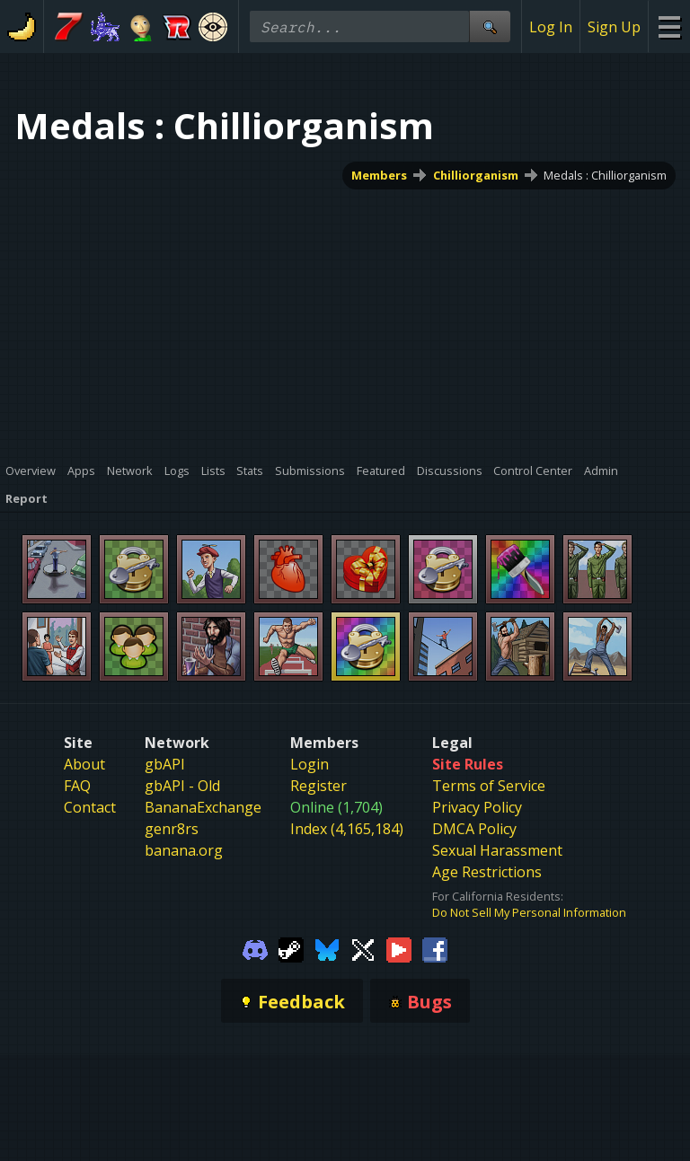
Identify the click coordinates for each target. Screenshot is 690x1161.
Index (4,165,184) (346, 829)
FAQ (77, 786)
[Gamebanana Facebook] (434, 948)
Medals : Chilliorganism (605, 175)
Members (379, 175)
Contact (90, 807)
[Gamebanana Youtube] (399, 948)
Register (318, 786)
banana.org (184, 850)
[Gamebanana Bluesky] (327, 948)
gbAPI (165, 764)
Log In (550, 27)
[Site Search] (489, 26)
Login (309, 764)
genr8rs (172, 829)
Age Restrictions (487, 872)
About (84, 764)
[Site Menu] (669, 26)
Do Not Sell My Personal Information (529, 912)
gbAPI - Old (182, 786)
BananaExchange (203, 807)
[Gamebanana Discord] (255, 948)
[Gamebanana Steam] (291, 948)
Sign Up (614, 27)
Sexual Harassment (497, 850)
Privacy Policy (477, 807)
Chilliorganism (475, 175)
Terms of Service (488, 786)
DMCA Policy (474, 829)
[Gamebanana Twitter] (363, 948)
